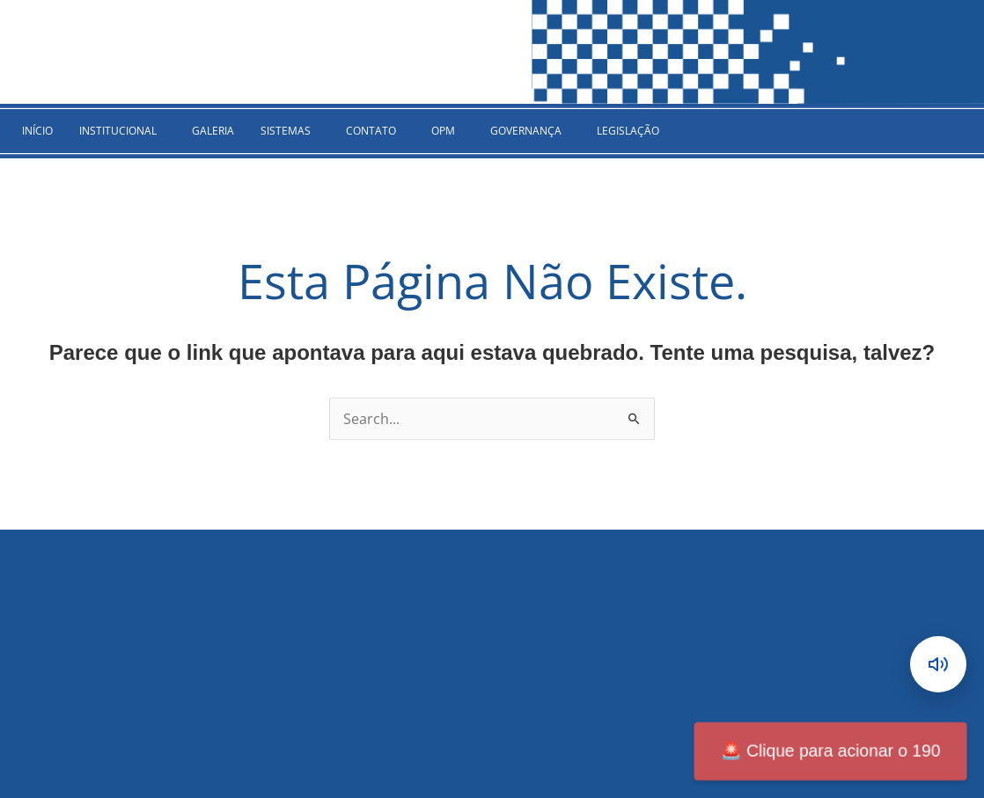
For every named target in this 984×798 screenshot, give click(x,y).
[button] (122, 131)
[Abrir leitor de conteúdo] (938, 664)
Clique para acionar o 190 (830, 751)
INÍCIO (37, 130)
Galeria (213, 130)
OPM (443, 130)
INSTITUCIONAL (118, 130)
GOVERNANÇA (526, 130)
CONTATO (371, 130)
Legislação (628, 130)
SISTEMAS (286, 130)
